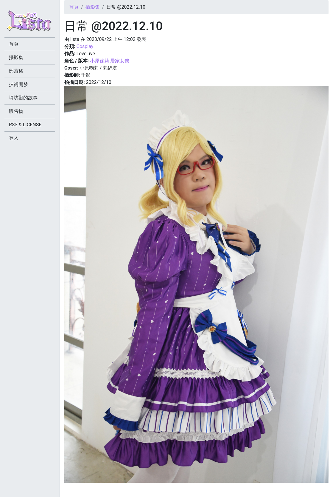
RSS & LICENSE (25, 124)
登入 (13, 138)
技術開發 (18, 84)
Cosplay (84, 46)
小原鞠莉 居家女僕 (109, 61)
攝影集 (92, 7)
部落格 (16, 71)
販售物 (16, 111)
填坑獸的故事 (23, 98)
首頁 (74, 7)
